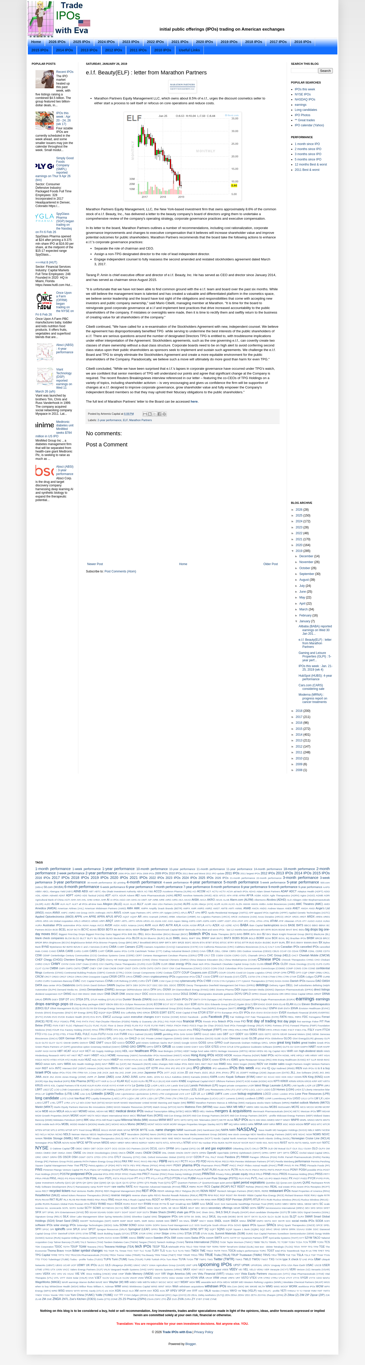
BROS (155, 942)
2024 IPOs (106, 42)
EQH (109, 1012)
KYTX (128, 1085)
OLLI (300, 1148)
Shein (205, 1212)
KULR (90, 1085)
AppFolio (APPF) (278, 912)
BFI (263, 929)
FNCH (177, 1025)
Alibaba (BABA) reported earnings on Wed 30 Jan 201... (315, 630)
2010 (299, 758)
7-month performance (168, 887)
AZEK (216, 925)
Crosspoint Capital (98, 976)
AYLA (200, 925)
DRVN (47, 999)
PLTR (234, 1169)
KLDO (134, 1081)
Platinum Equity (137, 1169)
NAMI (179, 1129)
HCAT (67, 1050)
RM (78, 1199)
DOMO (193, 993)
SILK (66, 1216)
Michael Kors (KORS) (150, 1115)
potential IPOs (100, 1174)
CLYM (45, 968)
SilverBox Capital (141, 1216)
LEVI (201, 1089)
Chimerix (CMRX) (179, 959)
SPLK (76, 1229)
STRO (180, 1233)
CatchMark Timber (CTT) (148, 951)
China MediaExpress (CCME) (240, 959)
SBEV (285, 1204)
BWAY (299, 942)
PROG (275, 1174)
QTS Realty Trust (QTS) (157, 1182)
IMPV (60, 1064)
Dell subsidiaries (303, 985)
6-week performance (112, 886)
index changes (160, 1064)
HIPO (63, 1055)
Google (185, 1042)
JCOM (180, 1072)
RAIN (327, 1182)
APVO (118, 916)
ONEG (138, 1152)
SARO (278, 1204)
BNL (198, 938)
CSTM (251, 976)
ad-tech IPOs (241, 891)
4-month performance (144, 882)
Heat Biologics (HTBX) (170, 1051)
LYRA (67, 1102)
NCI (37, 1134)
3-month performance (300, 878)
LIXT (187, 1093)
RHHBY (242, 1195)
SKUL (212, 1216)
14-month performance (268, 869)
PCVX (192, 1161)
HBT (60, 1050)
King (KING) (315, 1076)
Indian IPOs (180, 1064)
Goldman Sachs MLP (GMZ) (165, 1042)
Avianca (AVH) (136, 925)
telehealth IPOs (176, 1246)
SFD (313, 1208)
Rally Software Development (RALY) (55, 1186)
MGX (98, 1115)
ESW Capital (183, 1012)
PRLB (252, 1174)
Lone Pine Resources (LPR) (312, 1093)
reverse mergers (121, 1195)
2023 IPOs (130, 42)
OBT (93, 1148)
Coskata (167, 972)
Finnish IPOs (210, 1021)
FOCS (193, 1025)
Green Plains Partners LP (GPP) (52, 1046)
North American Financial (244, 1138)
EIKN (275, 1004)
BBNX (322, 925)
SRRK (292, 1229)
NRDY (113, 1142)
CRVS (129, 976)
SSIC (316, 1229)
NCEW (326, 1130)
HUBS (73, 1059)
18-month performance (299, 869)
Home (36, 42)
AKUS (219, 899)
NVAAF (237, 1142)
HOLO (103, 1055)
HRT (320, 1055)
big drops (311, 929)
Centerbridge (58, 955)
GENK (315, 1034)
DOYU (238, 993)
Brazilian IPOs (298, 938)
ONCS (121, 1152)
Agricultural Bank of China (49, 899)
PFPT (169, 1165)
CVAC (76, 980)
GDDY (239, 1034)
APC (148, 912)
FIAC (92, 1021)
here (194, 401)
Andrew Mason (276, 908)
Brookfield (145, 942)
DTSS (119, 999)
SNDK (210, 1220)
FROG (253, 1029)
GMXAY (84, 1042)
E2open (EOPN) (251, 999)
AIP (150, 899)
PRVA (38, 1178)
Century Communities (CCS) (81, 955)
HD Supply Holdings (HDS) (106, 1051)
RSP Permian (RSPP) (239, 1199)
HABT (312, 1046)
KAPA (213, 1076)
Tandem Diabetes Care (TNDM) (121, 1242)
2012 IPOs (113, 50)
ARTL (124, 921)
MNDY (286, 1120)
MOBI (38, 1124)
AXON (185, 925)
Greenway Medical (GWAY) (105, 1046)
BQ (287, 938)
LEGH (135, 1089)
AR (140, 916)
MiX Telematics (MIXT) (206, 1120)
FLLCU (88, 1025)
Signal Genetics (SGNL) (317, 1212)
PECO (225, 1161)
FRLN (238, 1029)
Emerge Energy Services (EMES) (116, 1008)
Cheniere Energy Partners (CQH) (84, 959)
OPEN (202, 1152)
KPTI (276, 1081)
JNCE (45, 1077)
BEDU (128, 929)
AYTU (208, 925)
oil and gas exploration (216, 1148)
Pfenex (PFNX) (149, 1165)
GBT (225, 1034)
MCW (38, 1111)
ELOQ (75, 1008)
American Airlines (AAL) (71, 908)
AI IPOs (114, 899)
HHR (290, 1050)
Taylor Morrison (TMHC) (240, 1242)
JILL (292, 1072)
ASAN (158, 921)
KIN (305, 1076)
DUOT (169, 999)
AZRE (228, 925)
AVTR (169, 925)
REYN (203, 1195)
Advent (130, 895)
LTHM (168, 1098)
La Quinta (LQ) (141, 1085)
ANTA (91, 912)
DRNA (326, 993)
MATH (180, 1107)
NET (123, 1134)
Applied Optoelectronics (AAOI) (54, 916)
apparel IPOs (261, 912)
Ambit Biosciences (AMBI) (281, 904)
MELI (202, 1111)
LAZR (308, 1085)
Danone (310, 981)
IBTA (164, 1059)
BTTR (245, 942)
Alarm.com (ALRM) (241, 899)
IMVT (105, 1064)
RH (235, 1195)
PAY (130, 1161)
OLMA (307, 1148)
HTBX (53, 1059)
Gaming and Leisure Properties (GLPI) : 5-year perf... (315, 656)
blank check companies (49, 938)
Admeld (53, 895)
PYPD (319, 1178)
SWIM (180, 1237)
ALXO (231, 904)
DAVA (86, 985)
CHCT (294, 955)
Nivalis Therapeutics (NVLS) (108, 1138)
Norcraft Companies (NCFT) (197, 1138)
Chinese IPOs (269, 959)
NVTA (291, 1142)
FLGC (69, 1025)
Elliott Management (60, 1008)
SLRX (301, 1216)
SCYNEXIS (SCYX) (112, 1208)
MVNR (112, 1130)
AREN (319, 916)
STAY (54, 1233)
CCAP (283, 951)
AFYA (249, 895)
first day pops (287, 1021)
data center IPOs (52, 985)
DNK (122, 993)
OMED (47, 1152)
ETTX (218, 1012)
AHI (79, 899)
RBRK (192, 1186)
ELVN (83, 1008)
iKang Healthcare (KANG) (292, 1059)
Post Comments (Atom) (120, 571)
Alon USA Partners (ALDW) (167, 904)
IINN (274, 1059)
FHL (72, 1021)
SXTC (226, 1237)
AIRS (175, 899)
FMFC (162, 1025)
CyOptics (230, 981)
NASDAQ (246, 1129)
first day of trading (261, 1021)
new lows (178, 1134)
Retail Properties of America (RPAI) (310, 1191)
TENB (202, 1246)
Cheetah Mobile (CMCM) (314, 955)
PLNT (205, 1169)
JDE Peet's (195, 1072)
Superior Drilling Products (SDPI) (79, 1237)
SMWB (159, 1220)
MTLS (54, 1130)
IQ (268, 1068)
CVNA (109, 980)
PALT (213, 1157)
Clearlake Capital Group (235, 964)
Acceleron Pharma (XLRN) (176, 891)
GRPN (141, 1046)
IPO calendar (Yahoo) (309, 125)
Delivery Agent (277, 985)
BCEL (62, 929)
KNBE (182, 1081)
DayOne (120, 985)
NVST (283, 1142)
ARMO (94, 921)
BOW (268, 938)
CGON (227, 955)
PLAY (149, 1169)
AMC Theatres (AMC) (309, 903)
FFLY (57, 1021)
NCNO (58, 1134)
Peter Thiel (73, 1165)
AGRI (327, 895)
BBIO (315, 925)
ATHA (259, 921)
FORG (268, 1025)
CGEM (219, 955)
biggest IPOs (120, 934)
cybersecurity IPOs (191, 980)
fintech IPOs (225, 1021)
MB (235, 1106)
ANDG (263, 908)
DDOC (172, 985)
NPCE (80, 1142)
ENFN (258, 1008)
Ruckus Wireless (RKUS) (286, 1199)
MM (258, 1120)
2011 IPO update (215, 873)
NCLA (43, 1134)
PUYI (241, 1178)
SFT (44, 1212)
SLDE (278, 1216)
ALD (289, 899)
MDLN (68, 1111)
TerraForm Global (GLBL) (240, 1246)
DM (80, 993)
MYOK (135, 1129)
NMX (164, 1138)
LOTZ (63, 1098)
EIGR (269, 1004)
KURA (98, 1085)
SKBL (198, 1216)
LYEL (53, 1102)
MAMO (124, 1102)
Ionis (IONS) (138, 1068)
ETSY (210, 1012)
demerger (121, 989)
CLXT (38, 968)
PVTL (254, 1178)
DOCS (160, 993)
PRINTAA (208, 1174)
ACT (208, 891)
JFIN (218, 1072)
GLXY (52, 1042)
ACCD (158, 891)
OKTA (263, 1148)
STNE (92, 1233)
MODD (73, 1124)
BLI (96, 938)
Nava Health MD (268, 1130)
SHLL (212, 1212)
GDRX (253, 1034)
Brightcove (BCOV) (59, 942)
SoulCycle (205, 1225)
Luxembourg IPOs (282, 1098)
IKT (309, 1059)
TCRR (312, 1242)
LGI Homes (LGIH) (282, 1089)
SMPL (137, 1220)
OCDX (100, 1148)
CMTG (77, 968)
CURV (46, 981)
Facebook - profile (198, 1017)
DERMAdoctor (134, 989)
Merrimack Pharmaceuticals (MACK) (272, 1111)
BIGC (54, 934)
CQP (304, 972)
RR (202, 1199)
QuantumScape (210, 1182)
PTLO (168, 1178)
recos (38, 1191)
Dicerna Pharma (225, 989)
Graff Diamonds (232, 1042)
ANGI (312, 908)
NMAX (157, 1138)
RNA (97, 1199)
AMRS (200, 908)
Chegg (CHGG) (53, 959)
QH (84, 1182)
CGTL (244, 955)
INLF (210, 1064)
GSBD (179, 1046)
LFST (239, 1089)
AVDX (116, 925)
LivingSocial (171, 1093)
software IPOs (44, 1225)
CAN (277, 946)
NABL (152, 1130)
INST (45, 1068)
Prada (132, 1174)
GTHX (223, 1046)
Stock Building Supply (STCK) (113, 1233)
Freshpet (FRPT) (212, 1029)
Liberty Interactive (314, 1089)
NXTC (326, 1142)
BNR (212, 938)
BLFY (90, 938)
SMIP (123, 1220)
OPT (279, 1152)
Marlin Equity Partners (66, 1107)
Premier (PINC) (159, 1174)
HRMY (313, 1055)
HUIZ (88, 1059)
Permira (315, 1161)
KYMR (120, 1085)
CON (304, 968)
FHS (78, 1021)
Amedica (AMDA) (46, 908)
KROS (307, 1081)
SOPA (148, 1225)
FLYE (147, 1025)
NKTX (135, 1138)
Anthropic (100, 912)
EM (95, 1008)
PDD (204, 1161)
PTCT (142, 1178)
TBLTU (264, 1242)
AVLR (155, 925)
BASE (291, 925)
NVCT (252, 1142)
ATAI (234, 921)
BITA (253, 934)
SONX (141, 1225)
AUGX (318, 921)
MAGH (109, 1102)
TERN (215, 1246)
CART (101, 951)
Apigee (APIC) (172, 912)
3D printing (119, 882)
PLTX (242, 1169)
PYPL (327, 1178)
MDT (75, 1111)
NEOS (92, 1134)
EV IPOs (244, 1012)
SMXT (174, 1220)
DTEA (79, 999)
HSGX (38, 1059)
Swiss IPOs (198, 1237)
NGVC (326, 1134)
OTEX (97, 1157)
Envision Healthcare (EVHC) (314, 1008)
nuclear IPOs (210, 1142)
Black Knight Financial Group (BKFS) (292, 934)
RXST (134, 1204)
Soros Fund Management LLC (177, 1225)
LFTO (245, 1089)
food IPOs (229, 1025)
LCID (57, 1089)
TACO (316, 1237)
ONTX (195, 1152)
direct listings (322, 989)
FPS (116, 1029)
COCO (206, 968)
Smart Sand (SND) (67, 1220)
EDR (194, 1004)
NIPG (83, 1138)
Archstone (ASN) (248, 916)
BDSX (101, 929)
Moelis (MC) (104, 1124)
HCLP (75, 1051)
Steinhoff (62, 1233)
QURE (306, 1182)
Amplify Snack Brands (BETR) (165, 908)
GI (139, 1038)
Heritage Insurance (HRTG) (233, 1051)
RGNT (229, 1195)
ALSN (194, 904)
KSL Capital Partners (62, 1085)
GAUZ (205, 1034)
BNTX (227, 938)
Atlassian (289, 921)
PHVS (287, 1165)
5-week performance (273, 882)
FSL (304, 1029)
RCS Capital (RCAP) (217, 1186)
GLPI (327, 1038)
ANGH (304, 908)
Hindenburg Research (47, 1055)
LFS (232, 1089)
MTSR (68, 1130)
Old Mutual (279, 1148)
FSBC (284, 1029)
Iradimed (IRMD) (286, 1068)
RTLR (256, 1199)
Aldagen (297, 899)
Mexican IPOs (308, 1111)
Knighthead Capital (197, 1081)
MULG (104, 1130)
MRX (279, 1124)
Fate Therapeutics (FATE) (265, 1017)
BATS (299, 925)
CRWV (146, 976)
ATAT (240, 921)
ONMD (171, 1152)
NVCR (244, 1142)
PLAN (124, 1169)
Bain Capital (256, 925)
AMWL (239, 908)
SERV (260, 1207)
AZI (222, 925)
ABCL (46, 891)
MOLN (123, 1124)
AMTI (231, 908)
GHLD (133, 1038)
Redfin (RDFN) (95, 1191)
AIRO (168, 899)
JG (237, 1072)
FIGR (173, 1021)
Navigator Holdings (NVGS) (292, 1130)
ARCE (234, 916)
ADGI (327, 891)
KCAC (271, 1077)
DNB (107, 993)
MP (226, 1124)
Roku (148, 1199)
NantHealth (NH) (193, 1130)
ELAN (289, 1004)
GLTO (45, 1042)
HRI (307, 1055)
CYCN (215, 981)
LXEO (38, 1102)
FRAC (129, 1029)
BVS (293, 942)
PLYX (248, 1169)
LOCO (267, 1093)
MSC (285, 1124)
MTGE (46, 1130)
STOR (142, 1233)
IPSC (258, 1068)
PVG (247, 1178)
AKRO (211, 899)
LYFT (60, 1102)
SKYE (240, 1216)
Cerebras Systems (108, 955)
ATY (304, 921)
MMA (263, 1120)
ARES (326, 916)
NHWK (39, 1138)
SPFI (38, 1229)
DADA (278, 981)
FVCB (109, 1034)
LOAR (233, 1093)
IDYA (223, 1059)
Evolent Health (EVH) (77, 1017)
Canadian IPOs (290, 946)
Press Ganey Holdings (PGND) (184, 1174)
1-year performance (118, 869)
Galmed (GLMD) (144, 1034)
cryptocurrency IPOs (163, 976)
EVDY (274, 1012)
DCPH (142, 985)
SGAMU (101, 1212)
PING (303, 1165)
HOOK (228, 1055)
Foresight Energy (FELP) (250, 1025)
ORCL (326, 1152)
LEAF (128, 1089)
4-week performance (176, 882)
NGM (309, 1134)
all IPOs (83, 904)
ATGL (252, 921)
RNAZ (104, 1199)
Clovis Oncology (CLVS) (302, 964)
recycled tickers (59, 1191)
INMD (222, 1063)
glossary (318, 1038)
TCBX (291, 1242)
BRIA (45, 942)
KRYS (47, 1085)
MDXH (99, 1111)
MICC (133, 1115)
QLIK (119, 1182)
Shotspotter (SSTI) (277, 1212)
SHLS (219, 1212)
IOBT (128, 1068)
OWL (144, 1157)
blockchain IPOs (122, 938)
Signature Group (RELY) (48, 1216)
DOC (145, 993)
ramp (93, 1186)
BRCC (326, 938)
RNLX (126, 1199)
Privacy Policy (223, 1174)
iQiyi (273, 1068)
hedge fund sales (200, 1051)
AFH (229, 895)
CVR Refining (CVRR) (126, 981)
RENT (212, 1190)
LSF (155, 1098)
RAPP (100, 1186)
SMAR (309, 1216)
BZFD (69, 946)
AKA (180, 899)
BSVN (195, 942)
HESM (252, 1051)
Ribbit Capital (254, 1195)
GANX (189, 1034)
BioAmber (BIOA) (161, 934)
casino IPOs (120, 951)
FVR (116, 1034)
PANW (245, 1157)
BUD (251, 942)
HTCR (61, 1059)
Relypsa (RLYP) (190, 1191)
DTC (72, 999)
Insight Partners (294, 1064)
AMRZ (208, 908)
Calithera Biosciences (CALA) (251, 946)
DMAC (86, 993)
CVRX (141, 981)
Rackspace (317, 1182)
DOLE (184, 993)
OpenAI (211, 1152)
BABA (244, 925)
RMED (90, 1199)
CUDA (301, 976)
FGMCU (64, 1021)
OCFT (107, 1148)
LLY (203, 1093)
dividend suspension (46, 993)
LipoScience (128, 1093)
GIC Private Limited (151, 1038)
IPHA (162, 1068)
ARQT (109, 920)
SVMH (116, 1237)
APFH (155, 912)
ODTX (161, 1148)
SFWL (50, 1212)
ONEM (147, 1152)
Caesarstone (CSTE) (187, 946)
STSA (188, 1233)
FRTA (269, 1029)
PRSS (318, 1173)
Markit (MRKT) (44, 1106)
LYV (73, 1102)
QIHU (90, 1182)
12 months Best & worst (311, 164)
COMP (289, 968)
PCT (177, 1161)
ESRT (163, 1012)
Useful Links (189, 50)
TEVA (297, 1246)
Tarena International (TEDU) (202, 1242)
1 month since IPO (307, 144)
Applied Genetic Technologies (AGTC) (309, 912)
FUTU (102, 1034)
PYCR (311, 1178)
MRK (250, 1124)
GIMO (186, 1038)
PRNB (267, 1173)
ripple (320, 1195)
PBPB (163, 1161)
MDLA (60, 1111)
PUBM (192, 1178)
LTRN (180, 1098)
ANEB (288, 908)
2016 (299, 723)
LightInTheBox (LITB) (59, 1093)
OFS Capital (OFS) (185, 1148)
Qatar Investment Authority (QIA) (53, 1182)
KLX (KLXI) (159, 1081)
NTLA (179, 1142)
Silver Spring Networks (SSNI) (114, 1216)
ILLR (313, 1059)
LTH (161, 1098)
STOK (134, 1233)
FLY (141, 1025)
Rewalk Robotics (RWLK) (184, 1195)
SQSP (229, 1229)
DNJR (115, 993)
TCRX (320, 1242)
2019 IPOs (229, 42)
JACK (105, 1072)
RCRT (200, 1186)
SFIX (38, 1212)
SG (87, 1212)
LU (186, 1098)
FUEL (78, 1034)
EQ (96, 1012)
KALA (168, 1077)
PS (66, 1178)
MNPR (295, 1119)
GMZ (92, 1042)
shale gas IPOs (186, 1212)
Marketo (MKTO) (319, 1102)
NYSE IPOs (303, 94)
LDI (92, 1089)
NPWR (97, 1142)
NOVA (57, 1142)
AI (108, 899)
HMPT (87, 1055)
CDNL (311, 951)
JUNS (134, 1076)
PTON (176, 1178)
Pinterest (48, 1169)
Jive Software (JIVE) (307, 1072)
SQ (207, 1229)
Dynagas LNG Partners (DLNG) (224, 999)
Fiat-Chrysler (103, 1021)
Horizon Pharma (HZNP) (246, 1055)
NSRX (151, 1142)
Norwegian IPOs (44, 1142)
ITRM (80, 1072)
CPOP (276, 972)
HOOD (219, 1055)
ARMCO (85, 921)
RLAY (59, 1199)
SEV (307, 1208)
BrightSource (78, 942)
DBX (135, 985)
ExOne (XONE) (170, 1017)
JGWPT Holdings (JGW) (253, 1072)
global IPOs (264, 1038)
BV (288, 942)
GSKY (194, 1046)
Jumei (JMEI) (106, 1076)
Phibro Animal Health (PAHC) (261, 1165)
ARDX (311, 916)
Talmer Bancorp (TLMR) (67, 1242)
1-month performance (53, 869)
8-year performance (254, 887)
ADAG (252, 891)
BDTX (109, 929)
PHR (280, 1165)
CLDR (164, 964)
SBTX (315, 1204)
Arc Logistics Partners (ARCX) (213, 916)
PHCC (233, 1165)
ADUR (122, 895)
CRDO (55, 976)
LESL (194, 1089)
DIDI (237, 989)
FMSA (170, 1025)
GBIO (213, 1034)
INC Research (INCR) (139, 1064)
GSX (208, 1046)
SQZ (262, 1229)
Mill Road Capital (111, 1120)
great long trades (288, 1042)
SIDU (300, 1212)
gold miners (142, 1042)
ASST (228, 921)
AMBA (262, 904)
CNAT (85, 968)
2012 (299, 746)
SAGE (209, 1203)
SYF (265, 1237)
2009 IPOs (161, 873)
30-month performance (99, 882)
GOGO (130, 1042)
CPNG (268, 972)
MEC (112, 1111)
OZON (198, 1157)
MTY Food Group (82, 1130)
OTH (104, 1157)
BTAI (202, 942)
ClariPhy (109, 964)
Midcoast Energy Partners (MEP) (295, 1115)
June (303, 591)
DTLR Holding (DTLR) (103, 999)
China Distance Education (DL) (207, 959)
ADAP (284, 891)
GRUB (166, 1046)
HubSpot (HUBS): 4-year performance (315, 677)
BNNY (206, 938)
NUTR (228, 1142)
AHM (89, 899)
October (305, 568)
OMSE (77, 1152)
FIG (167, 1021)
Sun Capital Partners (265, 1233)
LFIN (227, 1089)
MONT (150, 1124)
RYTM (162, 1204)
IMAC (327, 1059)
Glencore (234, 1038)
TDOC (58, 1246)
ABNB (77, 891)
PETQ (83, 1165)
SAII (223, 1204)
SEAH (175, 1208)
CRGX (70, 976)
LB (313, 1085)
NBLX (311, 1130)
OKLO (255, 1148)
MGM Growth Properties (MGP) (52, 1115)
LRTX (143, 1098)
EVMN (47, 1017)
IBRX (158, 1059)
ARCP (287, 916)
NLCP (142, 1138)
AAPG (326, 887)
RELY (178, 1191)
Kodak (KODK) (259, 1081)
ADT (108, 895)
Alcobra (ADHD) (276, 899)
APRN (101, 916)
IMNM (46, 1064)
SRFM (284, 1229)
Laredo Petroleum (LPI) (204, 1085)
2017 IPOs (278, 42)
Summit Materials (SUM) (230, 1233)
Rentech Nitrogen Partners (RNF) (235, 1191)
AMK (137, 908)
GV (292, 1046)
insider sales (277, 1063)
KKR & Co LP (108, 1081)
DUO (155, 999)
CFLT (207, 955)
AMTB (224, 908)
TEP (208, 1246)
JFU (232, 1072)
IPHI (167, 1068)
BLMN (102, 938)
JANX (140, 1072)
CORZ (159, 972)
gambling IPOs (171, 1034)
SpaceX (261, 1225)
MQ (231, 1124)
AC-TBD (148, 891)
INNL (229, 1064)
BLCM (68, 938)
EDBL (180, 1004)
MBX (257, 1107)
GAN (182, 1034)
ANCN (255, 908)
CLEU (253, 964)
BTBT (209, 942)
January (305, 621)
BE (115, 929)
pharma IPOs (191, 1165)
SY (239, 1237)
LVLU (304, 1098)
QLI (113, 1182)
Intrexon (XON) (95, 1068)
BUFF (275, 942)
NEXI (253, 1134)
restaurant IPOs (279, 1191)
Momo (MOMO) (137, 1124)
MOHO (115, 1124)
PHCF (240, 1165)
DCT (149, 985)
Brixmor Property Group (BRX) (116, 942)
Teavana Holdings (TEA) (119, 1246)
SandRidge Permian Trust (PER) (256, 1204)
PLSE (220, 1169)
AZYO (236, 925)
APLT (191, 912)
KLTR (148, 1081)
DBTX (129, 985)
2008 (299, 770)
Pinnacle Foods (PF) (318, 1165)
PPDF (118, 1174)
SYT (301, 1237)
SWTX (218, 1237)
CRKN (78, 976)
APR (85, 916)
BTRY (231, 942)
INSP (38, 1068)
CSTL (243, 976)
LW (316, 1098)
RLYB (72, 1199)
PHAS (217, 1165)
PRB (139, 1174)
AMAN (254, 904)
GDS (261, 1034)
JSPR (90, 1077)
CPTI (298, 972)
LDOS (97, 1089)
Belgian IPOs (148, 929)
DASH (326, 980)
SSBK (309, 1229)
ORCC (294, 1152)
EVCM (267, 1012)
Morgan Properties (188, 1124)
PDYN (210, 1161)
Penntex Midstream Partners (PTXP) (255, 1161)
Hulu (94, 1059)
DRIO (287, 993)
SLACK (262, 1216)
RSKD (221, 1199)
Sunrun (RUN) (53, 1237)
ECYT (173, 1004)
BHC (295, 929)
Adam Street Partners (268, 891)
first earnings (304, 1021)
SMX (167, 1220)
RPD (168, 1199)
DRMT (317, 993)
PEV (132, 1165)
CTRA (279, 976)
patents (78, 1161)
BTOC (223, 942)
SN (180, 1220)
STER (71, 1233)
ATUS (298, 921)
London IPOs (287, 1093)
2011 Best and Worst (193, 873)
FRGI (231, 1029)
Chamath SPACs (257, 955)
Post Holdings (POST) (47, 1174)
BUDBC (267, 942)
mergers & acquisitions (233, 1111)
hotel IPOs (267, 1055)
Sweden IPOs (161, 1237)
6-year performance (139, 887)
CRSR (113, 976)
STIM (85, 1233)
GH (126, 1038)
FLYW (154, 1025)
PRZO (61, 1178)
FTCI (38, 1034)
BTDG (216, 942)
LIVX (181, 1093)
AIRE (162, 899)
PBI (150, 1161)
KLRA (141, 1081)
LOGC (275, 1093)
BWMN (308, 942)
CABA (112, 946)
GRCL (265, 1042)
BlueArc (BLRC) (156, 938)
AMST (216, 908)
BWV (315, 942)
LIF (43, 1093)
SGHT (125, 1212)
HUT (100, 1059)
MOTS (219, 1124)
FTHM (70, 1034)
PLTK (227, 1169)
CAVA (202, 951)
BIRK (246, 934)
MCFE (295, 1106)
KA (162, 1077)
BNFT (192, 938)
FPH (102, 1029)
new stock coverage (239, 1134)
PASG (70, 1161)
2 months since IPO (308, 149)
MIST (170, 1119)
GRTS (150, 1046)
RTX (263, 1199)
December (306, 556)
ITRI (74, 1072)
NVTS (298, 1142)
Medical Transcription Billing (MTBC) (164, 1111)
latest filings (262, 1085)
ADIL (38, 895)
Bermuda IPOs (194, 929)
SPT (201, 1229)
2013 (299, 740)
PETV (119, 1165)
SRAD (276, 1229)
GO (114, 1042)
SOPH (156, 1225)
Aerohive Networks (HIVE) (197, 895)
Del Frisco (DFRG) (244, 985)
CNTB (142, 968)
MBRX (249, 1107)
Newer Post (95, 564)
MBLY (242, 1106)
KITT (98, 1081)
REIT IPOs (149, 1191)
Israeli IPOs (43, 1072)
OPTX (286, 1152)
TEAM (82, 1246)
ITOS (68, 1072)
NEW (169, 1134)
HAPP (326, 1046)
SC (321, 1203)
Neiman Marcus (80, 1134)
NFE (295, 1134)
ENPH (273, 1008)
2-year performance (109, 420)
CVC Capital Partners (92, 981)
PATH (86, 1161)
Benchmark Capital (167, 929)
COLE (221, 968)
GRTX (157, 1046)
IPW (264, 1068)
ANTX (109, 912)
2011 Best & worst (307, 170)
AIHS (134, 899)
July (302, 586)
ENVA (294, 1008)
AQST (126, 916)
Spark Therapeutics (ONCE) (299, 1225)
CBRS (232, 951)
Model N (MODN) (87, 1124)
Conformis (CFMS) (53, 972)
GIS (192, 1038)
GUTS (286, 1046)
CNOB (112, 968)
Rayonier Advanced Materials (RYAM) (159, 1186)
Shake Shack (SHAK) (163, 1212)
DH (173, 989)
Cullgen (309, 976)
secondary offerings (221, 1207)
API (161, 912)
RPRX (189, 1199)
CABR (120, 946)
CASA (109, 951)
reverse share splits (142, 1195)
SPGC (45, 1229)
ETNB (194, 1012)
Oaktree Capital (61, 1148)
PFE (138, 1165)
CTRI (286, 976)
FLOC (103, 1025)
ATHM (274, 920)
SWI (173, 1237)
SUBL (211, 1233)
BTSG (238, 942)
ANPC (64, 912)
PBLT (155, 1161)
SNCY (202, 1220)
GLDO (225, 1038)
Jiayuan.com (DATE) (278, 1072)
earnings (300, 105)
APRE (92, 916)
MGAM (326, 1111)
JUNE (118, 1077)
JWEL (150, 1077)
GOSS (202, 1042)
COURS (231, 972)
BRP (161, 942)
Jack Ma (113, 1072)
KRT (320, 1081)
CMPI (62, 968)
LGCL (252, 1089)
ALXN (224, 904)
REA (266, 1186)
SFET (327, 1208)
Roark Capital (137, 1199)
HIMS (327, 1051)
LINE (76, 1093)
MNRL (303, 1120)
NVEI (259, 1142)
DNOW (130, 993)
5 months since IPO (308, 159)
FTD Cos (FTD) (51, 1034)
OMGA (61, 1152)
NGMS (317, 1134)
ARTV (132, 921)
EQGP (102, 1012)
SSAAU (301, 1229)
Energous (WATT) (226, 1008)
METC (296, 1111)
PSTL (108, 1178)
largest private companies (233, 1085)
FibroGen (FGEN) (120, 1021)
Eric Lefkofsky (128, 1012)
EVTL (99, 1017)
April (302, 603)
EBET (102, 1004)
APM (197, 912)
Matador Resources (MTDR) (136, 1107)
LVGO (296, 1098)
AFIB (235, 895)
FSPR (318, 1029)
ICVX (184, 1059)
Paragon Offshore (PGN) (263, 1157)
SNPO (260, 1220)
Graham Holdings (251, 1042)
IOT (148, 1068)
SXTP (233, 1237)
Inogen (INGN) (248, 1064)
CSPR (214, 976)
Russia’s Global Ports (62, 1204)
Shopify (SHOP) (240, 1212)
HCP (81, 1051)
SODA (319, 1220)
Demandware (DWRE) (101, 989)
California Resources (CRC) (219, 946)
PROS (283, 1173)
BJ (264, 934)
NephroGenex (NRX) (108, 1134)
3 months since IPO (308, 154)
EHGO (261, 1004)
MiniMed (153, 1120)
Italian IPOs (58, 1072)
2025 (299, 515)
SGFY (117, 1212)
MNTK (318, 1120)
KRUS (39, 1085)
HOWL (286, 1055)
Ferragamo (315, 1017)
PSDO (79, 1178)
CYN (222, 981)
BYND (45, 946)
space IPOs (249, 1225)
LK (198, 1093)
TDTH (66, 1246)
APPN (78, 916)
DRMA (309, 993)
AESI (215, 895)
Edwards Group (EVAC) (223, 1004)
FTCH (326, 1029)
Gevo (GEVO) (98, 1038)
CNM (105, 968)
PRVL (53, 1178)
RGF (222, 1195)
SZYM (308, 1237)
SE (170, 1208)
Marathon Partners (140, 420)
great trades (308, 1042)
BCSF (70, 929)
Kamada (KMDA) (200, 1077)
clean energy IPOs (180, 963)
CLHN (260, 964)
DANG (285, 981)
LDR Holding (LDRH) (112, 1089)
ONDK (130, 1152)
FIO (243, 1021)
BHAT (289, 929)
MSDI (292, 1124)
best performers (251, 929)
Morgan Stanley (206, 1124)
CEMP (46, 955)
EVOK (61, 1017)
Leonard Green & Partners (175, 1089)
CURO (38, 981)
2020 (299, 545)
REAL (273, 1186)
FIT (322, 1021)
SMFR (115, 1220)
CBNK (225, 951)
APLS (183, 912)
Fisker (315, 1021)
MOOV (158, 1124)
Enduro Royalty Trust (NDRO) (200, 1008)
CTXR (293, 976)
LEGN (142, 1089)
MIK (86, 1119)
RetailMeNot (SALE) (47, 1195)
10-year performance (182, 869)
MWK (120, 1130)
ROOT (156, 1199)
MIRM (162, 1119)
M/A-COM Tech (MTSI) (92, 1102)
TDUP (74, 1246)
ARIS (45, 921)
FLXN (135, 1025)
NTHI (173, 1142)
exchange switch (121, 1017)
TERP (222, 1246)
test (257, 1246)
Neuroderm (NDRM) (138, 1134)
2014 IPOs (64, 50)
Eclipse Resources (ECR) (139, 1004)
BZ (64, 946)
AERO (178, 895)
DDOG (181, 985)
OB (72, 1148)
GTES (215, 1046)
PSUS (123, 1178)
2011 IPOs (138, 50)
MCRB (318, 1107)
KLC (127, 1081)
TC (279, 1242)
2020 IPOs (204, 42)
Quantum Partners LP (189, 1182)
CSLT (198, 976)
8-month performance (225, 887)
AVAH (85, 925)
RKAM (45, 1199)
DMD (93, 993)
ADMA (45, 895)
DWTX (196, 999)
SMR (144, 1220)
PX (291, 1178)
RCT (233, 1186)
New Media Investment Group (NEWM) (205, 1134)
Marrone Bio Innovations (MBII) (96, 1107)
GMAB (66, 1042)
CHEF (39, 959)
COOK (128, 972)
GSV (201, 1046)
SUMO (249, 1233)
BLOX (136, 938)
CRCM (39, 976)
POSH (303, 1169)
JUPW (142, 1077)
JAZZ (173, 1072)
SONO (133, 1225)
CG (213, 955)
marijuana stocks (254, 1102)
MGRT (83, 1115)
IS (316, 1068)
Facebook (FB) (219, 1017)
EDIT (187, 1004)
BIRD (240, 934)
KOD (247, 1081)
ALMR (147, 904)
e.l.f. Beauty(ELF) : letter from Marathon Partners (315, 643)
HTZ (67, 1059)
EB (71, 1004)
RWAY (110, 1204)
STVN (204, 1233)
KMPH (174, 1081)
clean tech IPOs (201, 964)
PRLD (259, 1174)
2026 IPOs (57, 42)
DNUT (138, 993)
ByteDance (56, 946)
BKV (268, 934)
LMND (210, 1093)
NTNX (187, 1142)
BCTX (77, 929)
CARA (60, 951)
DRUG (38, 999)
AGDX (265, 895)
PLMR (197, 1169)
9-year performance (310, 886)
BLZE (169, 938)
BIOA (148, 934)
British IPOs (92, 942)
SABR (195, 1203)
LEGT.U (151, 1089)
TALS (83, 1242)
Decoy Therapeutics (197, 985)
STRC (149, 1233)
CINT (79, 964)
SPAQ (280, 1225)
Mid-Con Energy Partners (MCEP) (210, 1115)
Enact (138, 1008)
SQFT (213, 1229)
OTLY (117, 1157)
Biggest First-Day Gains (99, 934)
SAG (202, 1204)
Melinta (210, 1111)
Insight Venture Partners (316, 1064)
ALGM (55, 903)
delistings (262, 985)
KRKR (284, 1081)
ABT (91, 891)
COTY (177, 972)
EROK (146, 1012)
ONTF (187, 1152)
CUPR (318, 976)
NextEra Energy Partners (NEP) (274, 1134)
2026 (299, 509)
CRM (85, 976)
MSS (313, 1124)
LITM (161, 1093)
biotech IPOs (199, 934)
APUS (109, 916)
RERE (265, 1191)
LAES (161, 1085)
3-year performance (69, 882)
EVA (253, 1012)
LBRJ (327, 1085)
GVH (297, 1046)
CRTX (121, 976)
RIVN (38, 1199)
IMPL (53, 1064)
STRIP (157, 1233)
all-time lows (95, 904)
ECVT (166, 1004)
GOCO (120, 1042)
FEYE (49, 1021)
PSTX (116, 1178)
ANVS (117, 912)
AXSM (193, 925)
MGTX (91, 1115)
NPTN (88, 1142)
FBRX (298, 1017)
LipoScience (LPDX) (147, 1093)
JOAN (58, 1077)
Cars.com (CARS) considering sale (311, 687)
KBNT (259, 1077)
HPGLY (300, 1055)
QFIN (79, 1182)
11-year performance (239, 869)
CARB (69, 951)
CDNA (303, 951)
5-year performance (303, 882)
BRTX (168, 942)
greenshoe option (80, 1046)
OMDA (39, 1152)
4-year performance (206, 882)
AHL (83, 899)
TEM (195, 1246)
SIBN (294, 1212)
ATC (246, 921)
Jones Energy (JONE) (74, 1077)
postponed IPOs (81, 1174)
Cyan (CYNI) (172, 981)
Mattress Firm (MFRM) (198, 1106)
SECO (204, 1208)
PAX (124, 1161)
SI (289, 1212)
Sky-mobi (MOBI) (226, 1216)
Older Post (270, 564)
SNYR (281, 1220)
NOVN (65, 1142)
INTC (58, 1068)
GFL (109, 1038)
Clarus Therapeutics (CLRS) (130, 964)
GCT (231, 1034)
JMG (327, 1072)
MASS (117, 1107)
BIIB (130, 934)
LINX (117, 1093)
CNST (128, 968)
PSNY (101, 1178)
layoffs (300, 1085)
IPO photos (202, 1068)
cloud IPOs (271, 964)
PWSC (284, 1178)
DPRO (255, 993)
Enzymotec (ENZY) (62, 1012)
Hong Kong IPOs (202, 1055)
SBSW (308, 1204)
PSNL (93, 1178)
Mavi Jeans (219, 1107)
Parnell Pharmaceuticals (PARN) (303, 1157)
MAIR (117, 1102)
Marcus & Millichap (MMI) (231, 1102)
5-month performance (241, 882)
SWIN (187, 1237)
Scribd (80, 1208)
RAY (136, 1186)
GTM (236, 1046)
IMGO (39, 1063)
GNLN (107, 1042)
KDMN (298, 1077)
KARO (221, 1077)
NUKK (221, 1142)
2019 (299, 551)
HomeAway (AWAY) (127, 1055)
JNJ (52, 1077)
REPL (257, 1191)
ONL (164, 1152)
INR (266, 1064)
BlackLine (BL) (322, 934)
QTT (174, 1182)
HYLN (134, 1059)
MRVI (272, 1124)
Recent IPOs (65, 72)
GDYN (275, 1034)
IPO (173, 1068)
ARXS (146, 921)
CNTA (135, 968)
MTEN (38, 1130)
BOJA (244, 938)
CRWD (137, 976)
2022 (299, 533)
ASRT (220, 921)
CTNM (271, 976)
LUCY (221, 1098)
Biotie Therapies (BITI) (223, 934)
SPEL (327, 1225)
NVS (276, 1142)
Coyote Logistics (256, 972)
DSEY (55, 999)
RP (162, 1199)
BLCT (83, 938)
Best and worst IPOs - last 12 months (222, 929)
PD (198, 1161)
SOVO (237, 1225)
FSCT (291, 1029)
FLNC (96, 1025)
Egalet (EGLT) (245, 1004)
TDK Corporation (44, 1246)
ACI (194, 891)
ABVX (140, 891)
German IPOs (73, 1038)
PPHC (125, 1174)
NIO (76, 1138)
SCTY (88, 1207)
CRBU (319, 972)
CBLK (210, 951)
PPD (111, 1174)
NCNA (51, 1134)
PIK (297, 1165)
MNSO (311, 1120)
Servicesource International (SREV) (284, 1208)
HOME (111, 1055)
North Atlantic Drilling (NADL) (274, 1138)
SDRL (164, 1208)
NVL (265, 1142)
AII (138, 899)
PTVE (184, 1178)
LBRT (38, 1089)
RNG (111, 1199)
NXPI (313, 1142)
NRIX (128, 1142)
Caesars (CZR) (134, 946)
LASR (251, 1085)
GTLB (230, 1046)
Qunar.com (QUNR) (291, 1182)
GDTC (267, 1034)
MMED (271, 1120)
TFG (310, 1246)
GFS (115, 1038)
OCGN (121, 1148)
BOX (275, 938)
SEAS (183, 1207)
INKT (204, 1064)
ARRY (117, 921)
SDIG (150, 1208)
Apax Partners (137, 912)
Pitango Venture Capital (66, 1169)
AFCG (222, 895)
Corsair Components (144, 972)
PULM (199, 1178)
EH (255, 1004)
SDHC (142, 1207)
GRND (125, 1046)
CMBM (54, 968)
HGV (283, 1051)
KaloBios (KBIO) (181, 1077)
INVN (114, 1068)
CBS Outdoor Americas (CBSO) (254, 951)
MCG (303, 1107)
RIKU (314, 1195)
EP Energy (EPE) (83, 1012)
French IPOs (185, 1029)
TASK (223, 1242)
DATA (38, 985)
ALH (62, 904)
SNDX (234, 1220)
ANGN (48, 912)
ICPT (178, 1059)
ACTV (222, 891)
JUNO (126, 1076)
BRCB (318, 938)
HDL (125, 1050)
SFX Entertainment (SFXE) (69, 1212)
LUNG (260, 1098)
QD (73, 1182)
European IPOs (230, 1012)
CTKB (264, 976)
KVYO (113, 1085)
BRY (174, 942)
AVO (162, 925)
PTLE (161, 1178)
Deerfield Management (221, 985)
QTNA (132, 1182)
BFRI (268, 929)
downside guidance (223, 993)
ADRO (77, 895)
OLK (295, 1148)
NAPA (224, 1129)
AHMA (96, 899)
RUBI (269, 1199)
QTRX (140, 1182)
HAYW (53, 1051)
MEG (196, 1111)
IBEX (151, 1059)
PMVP (278, 1169)
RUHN (46, 1204)
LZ (77, 1102)
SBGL (300, 1204)
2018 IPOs (253, 42)
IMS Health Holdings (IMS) (86, 1064)
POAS (286, 1169)
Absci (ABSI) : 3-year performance (65, 470)
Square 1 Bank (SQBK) (246, 1229)
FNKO (185, 1025)
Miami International (112, 1115)
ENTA (287, 1008)
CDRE (319, 951)
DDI (160, 985)
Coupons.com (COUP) (204, 972)
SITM (187, 1216)
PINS (38, 1169)
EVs (92, 1017)
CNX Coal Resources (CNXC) (185, 968)
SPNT (84, 1229)
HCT (88, 1050)
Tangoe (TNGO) (147, 1242)
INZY (121, 1068)
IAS (145, 1059)
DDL (165, 985)
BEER (136, 929)
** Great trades (305, 120)
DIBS (212, 989)
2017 (299, 717)
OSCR (67, 1157)
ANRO (72, 912)
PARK (281, 1157)
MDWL (92, 1111)
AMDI (327, 904)
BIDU (302, 929)
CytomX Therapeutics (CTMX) (258, 981)
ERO (139, 1012)
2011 (299, 752)
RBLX (184, 1186)
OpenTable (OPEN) (227, 1152)
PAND (220, 1157)
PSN (86, 1178)
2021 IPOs (180, 42)
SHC (198, 1212)
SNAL (187, 1220)
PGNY (177, 1165)
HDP (131, 1051)
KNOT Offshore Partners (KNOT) (226, 1081)
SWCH (149, 1237)
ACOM (201, 891)
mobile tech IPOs (51, 1124)
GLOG (288, 1038)
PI (293, 1165)
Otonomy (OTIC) (131, 1157)
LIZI (193, 1093)
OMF (54, 1152)
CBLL (218, 951)
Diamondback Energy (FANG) (192, 989)
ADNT (62, 895)
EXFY (158, 1017)
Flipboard (78, 1025)
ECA (122, 1004)
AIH (128, 899)
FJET (62, 1025)
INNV (236, 1064)
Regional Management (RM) (125, 1191)
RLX (66, 1199)
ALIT (68, 904)
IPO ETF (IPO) (184, 1068)
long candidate (47, 1098)
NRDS (105, 1142)
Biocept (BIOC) (180, 934)
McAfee (264, 1107)
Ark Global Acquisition (61, 921)
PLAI (86, 1169)
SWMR (209, 1237)
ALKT (75, 904)
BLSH (143, 938)
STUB (196, 1233)
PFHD (162, 1165)
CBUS (275, 951)
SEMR (237, 1208)
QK (109, 1182)
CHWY (55, 964)
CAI (201, 946)
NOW (73, 1142)
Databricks (68, 985)
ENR (280, 1008)
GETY (86, 1038)
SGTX (145, 1212)
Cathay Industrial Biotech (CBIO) (181, 951)
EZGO (183, 1017)
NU (200, 1142)
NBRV (318, 1130)
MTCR (326, 1124)
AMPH (144, 908)
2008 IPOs (148, 873)
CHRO (38, 964)
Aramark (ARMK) (158, 916)
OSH (75, 1157)
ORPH (53, 1157)
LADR (154, 1085)
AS (152, 921)
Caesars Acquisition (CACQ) (159, 946)
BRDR (38, 942)
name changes (165, 1130)
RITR (327, 1195)
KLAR (120, 1081)
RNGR (118, 1199)
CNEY (92, 968)
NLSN (149, 1138)
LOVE (70, 1098)
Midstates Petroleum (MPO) (68, 1120)
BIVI (259, 934)
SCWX (97, 1207)
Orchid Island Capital (310, 1152)
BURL (282, 942)
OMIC (69, 1152)
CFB (200, 955)
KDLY (290, 1077)
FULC (86, 1034)
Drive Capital (298, 993)
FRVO (276, 1029)
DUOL (162, 999)
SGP (139, 1212)
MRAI (236, 1124)
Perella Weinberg (285, 1161)
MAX (229, 1106)
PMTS (271, 1169)
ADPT (70, 895)
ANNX (56, 912)
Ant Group (81, 912)
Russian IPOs (82, 1204)
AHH (73, 899)
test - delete (266, 1246)
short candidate (257, 1212)
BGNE (281, 929)
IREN (299, 1068)
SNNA (242, 1220)
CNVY (165, 968)
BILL (141, 934)
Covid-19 (241, 972)
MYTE (144, 1129)
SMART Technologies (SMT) (95, 1220)
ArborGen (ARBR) (186, 916)
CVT (148, 980)
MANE (153, 1102)
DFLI (159, 989)
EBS (116, 1004)
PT (136, 1178)
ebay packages (90, 1004)
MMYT (278, 1120)
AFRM (242, 895)
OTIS (110, 1157)
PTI (148, 1178)
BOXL (282, 938)
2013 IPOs (89, 50)
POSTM (64, 1173)
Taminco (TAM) (95, 1242)
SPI (52, 1229)
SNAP (194, 1220)
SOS (196, 1225)
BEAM (121, 929)
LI (303, 1089)
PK (81, 1169)
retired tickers (68, 1195)
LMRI (226, 1093)
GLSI (38, 1042)
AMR (193, 908)
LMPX (218, 1093)
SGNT (132, 1212)
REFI (107, 1191)
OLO (315, 1148)
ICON (171, 1059)
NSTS (159, 1142)
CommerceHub (252, 968)
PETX (126, 1165)
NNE (170, 1138)
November (306, 562)
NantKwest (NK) (211, 1130)
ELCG (297, 1004)
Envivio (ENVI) (43, 1012)
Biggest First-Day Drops (72, 934)
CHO (317, 959)
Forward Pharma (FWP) (303, 1025)
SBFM (292, 1204)
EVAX (260, 1012)
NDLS (67, 1134)
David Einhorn (98, 985)
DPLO (247, 993)
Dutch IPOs (181, 999)
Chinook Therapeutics (293, 959)
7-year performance (197, 887)
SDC (127, 1207)
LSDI (150, 1098)
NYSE (41, 1147)
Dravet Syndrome (269, 993)
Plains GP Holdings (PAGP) (105, 1169)
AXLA (177, 925)
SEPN (253, 1208)
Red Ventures (78, 1191)
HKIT (74, 1055)
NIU (89, 1138)
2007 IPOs (136, 873)
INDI (171, 1064)
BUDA (258, 942)
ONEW (156, 1152)
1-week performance (86, 869)
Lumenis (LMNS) (235, 1098)
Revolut (166, 1195)
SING (154, 1216)
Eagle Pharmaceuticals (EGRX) (278, 999)
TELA (164, 1246)
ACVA (230, 891)
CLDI (149, 964)
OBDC (78, 1148)
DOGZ (176, 993)
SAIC (217, 1204)
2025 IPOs (81, 42)
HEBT (186, 1051)
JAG (121, 1072)
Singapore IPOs (168, 1216)
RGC (216, 1195)
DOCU (168, 993)
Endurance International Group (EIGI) (162, 1008)
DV (191, 999)
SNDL (218, 1220)
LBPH (319, 1085)
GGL (121, 1038)
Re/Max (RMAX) (255, 1186)
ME (106, 1111)
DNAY (100, 993)
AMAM (246, 904)
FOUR (55, 1029)
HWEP (115, 1059)
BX (320, 942)
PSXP (130, 1178)
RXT (140, 1204)
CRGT (63, 976)
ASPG (192, 921)
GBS (219, 1034)
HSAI (327, 1055)
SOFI (327, 1220)
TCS (327, 1242)
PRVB (45, 1178)
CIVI (101, 964)
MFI (319, 1111)
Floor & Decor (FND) (119, 1025)
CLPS (319, 964)
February (305, 615)
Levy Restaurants (214, 1089)
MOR (166, 1124)
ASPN (206, 921)
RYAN (147, 1203)
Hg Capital (274, 1051)
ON (84, 1152)
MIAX (126, 1115)
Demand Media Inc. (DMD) (71, 989)
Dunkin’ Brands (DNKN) (137, 999)
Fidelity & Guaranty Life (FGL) (147, 1021)
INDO (191, 1064)
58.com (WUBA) (54, 886)
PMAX (255, 1169)
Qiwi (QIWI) (100, 1182)
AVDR (108, 925)
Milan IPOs (95, 1120)
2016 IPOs (302, 42)
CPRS (291, 972)
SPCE (319, 1225)
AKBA (195, 899)
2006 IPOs (124, 873)
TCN (305, 1242)
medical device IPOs (129, 1111)
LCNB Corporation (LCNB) (74, 1089)
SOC (288, 1220)
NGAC (301, 1134)
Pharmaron (207, 1165)
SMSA (151, 1220)
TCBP (284, 1242)
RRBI (208, 1199)
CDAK (295, 951)
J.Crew (92, 1072)
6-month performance (81, 887)
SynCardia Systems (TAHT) (284, 1237)
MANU (191, 1102)
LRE (137, 1098)
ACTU (215, 891)
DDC (155, 985)
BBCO (307, 925)
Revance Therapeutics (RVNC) (93, 1195)
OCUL (153, 1148)
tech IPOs (143, 1246)
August (304, 580)
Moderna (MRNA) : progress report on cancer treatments (313, 698)
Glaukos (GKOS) (204, 1038)
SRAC (269, 1229)
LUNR (268, 1098)
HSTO (46, 1059)
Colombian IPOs (234, 968)
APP (251, 912)
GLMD (244, 1038)
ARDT (303, 916)
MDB (45, 1111)
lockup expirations (250, 1093)
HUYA (106, 1059)
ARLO (77, 921)
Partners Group (57, 1161)
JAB (99, 1072)
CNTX (157, 968)
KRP (314, 1081)
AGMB (319, 895)
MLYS (252, 1120)
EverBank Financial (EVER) (302, 1012)
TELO (189, 1246)
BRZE (181, 942)
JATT (167, 1072)
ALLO (133, 904)
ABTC (97, 891)
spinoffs (60, 1229)
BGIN (275, 929)
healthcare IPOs (146, 1051)
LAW (294, 1085)
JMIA (38, 1076)
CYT (238, 981)
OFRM (170, 1148)
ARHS (38, 921)
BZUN (77, 946)
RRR (214, 1199)
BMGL (184, 938)
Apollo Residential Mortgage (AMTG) (228, 912)
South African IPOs (222, 1225)
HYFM (127, 1059)
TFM (315, 1246)
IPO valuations (221, 1068)
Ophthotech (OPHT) (250, 1152)
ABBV (38, 891)
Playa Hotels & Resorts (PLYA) (170, 1169)
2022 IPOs (155, 42)
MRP (265, 1124)
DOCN (152, 993)
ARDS (295, 916)
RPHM (174, 1199)
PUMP (207, 1178)
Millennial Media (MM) (134, 1119)
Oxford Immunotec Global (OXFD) (166, 1157)
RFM (210, 1195)
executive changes (142, 1016)
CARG (77, 951)
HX (121, 1059)
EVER (282, 1012)
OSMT (82, 1157)
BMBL (176, 938)
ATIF (281, 921)
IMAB (320, 1059)
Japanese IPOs (153, 1072)
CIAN (72, 964)
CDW (38, 955)
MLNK (230, 1120)
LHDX (298, 1089)
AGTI (67, 899)
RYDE (155, 1204)
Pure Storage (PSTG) (225, 1178)
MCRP (326, 1107)
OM (328, 1148)
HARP (38, 1051)
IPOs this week (305, 89)
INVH (107, 1068)
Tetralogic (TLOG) (283, 1246)
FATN (283, 1016)
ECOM (158, 1004)
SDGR (134, 1208)
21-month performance (242, 878)
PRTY (326, 1174)
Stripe (165, 1233)
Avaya (92, 925)
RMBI (83, 1199)
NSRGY (143, 1142)
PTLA (154, 1178)
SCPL (65, 1208)
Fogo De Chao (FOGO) (210, 1025)
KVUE (105, 1085)
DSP (62, 999)
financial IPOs (192, 1021)
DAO (318, 980)
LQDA (130, 1098)
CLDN (156, 963)
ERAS (116, 1012)
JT (95, 1077)
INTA (51, 1068)
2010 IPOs (162, 50)
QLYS (125, 1182)
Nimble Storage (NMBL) (58, 1138)
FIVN (55, 1025)
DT (67, 999)
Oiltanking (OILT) (242, 1148)
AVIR (148, 925)
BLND (109, 938)
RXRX (126, 1204)
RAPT (107, 1186)
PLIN (190, 1169)
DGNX (167, 989)
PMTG (263, 1169)
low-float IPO (82, 1098)
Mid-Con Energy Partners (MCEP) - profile (253, 1115)
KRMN (292, 1081)
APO (204, 912)
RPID (182, 1199)
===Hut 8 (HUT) (46, 262)
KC (265, 1077)
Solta (116, 1225)
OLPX (322, 1148)
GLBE (217, 1038)
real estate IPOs (287, 1186)
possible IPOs (314, 1169)
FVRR (123, 1034)
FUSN (94, 1034)
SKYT (247, 1216)
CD (289, 951)
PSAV (72, 1178)
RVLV (93, 1203)
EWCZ (107, 1016)
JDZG (205, 1072)
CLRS (326, 964)
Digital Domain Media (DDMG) (257, 989)
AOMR (125, 912)
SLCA (270, 1216)
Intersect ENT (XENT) (74, 1068)
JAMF (128, 1072)
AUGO (311, 921)
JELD (212, 1072)
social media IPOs (303, 1220)
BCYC (85, 929)
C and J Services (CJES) (94, 946)
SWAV (141, 1237)
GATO (197, 1034)
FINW (237, 1021)
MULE (96, 1129)
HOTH (278, 1055)
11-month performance (211, 869)
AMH (130, 908)
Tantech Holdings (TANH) (170, 1242)
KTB (77, 1085)
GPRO (218, 1042)
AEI (137, 895)
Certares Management (155, 955)
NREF (121, 1142)
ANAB (247, 908)
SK (192, 1216)
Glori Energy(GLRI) (303, 1038)
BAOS (283, 925)
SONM (123, 1225)
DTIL (87, 999)
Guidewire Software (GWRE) (266, 1046)
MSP (307, 1124)
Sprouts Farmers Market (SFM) (178, 1229)
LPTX (123, 1098)
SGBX (110, 1212)
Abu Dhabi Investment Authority (119, 891)
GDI (246, 1034)
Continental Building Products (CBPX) (84, 972)
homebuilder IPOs (149, 1055)
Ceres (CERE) (127, 955)
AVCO (100, 925)
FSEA (298, 1029)
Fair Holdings (237, 1017)
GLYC (59, 1042)
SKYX (254, 1216)
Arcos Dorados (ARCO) (271, 916)
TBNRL (273, 1242)
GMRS (75, 1042)
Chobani (325, 959)
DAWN (111, 985)
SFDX (319, 1208)
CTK (258, 976)
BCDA (48, 929)
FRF (225, 1029)
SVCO (108, 1237)
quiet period (226, 1182)
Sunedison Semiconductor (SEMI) (295, 1233)
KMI (168, 1081)
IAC (141, 1059)
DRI (281, 993)
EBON (109, 1004)
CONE (311, 968)
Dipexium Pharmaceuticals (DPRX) (294, 989)
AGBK (257, 895)
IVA (86, 1072)
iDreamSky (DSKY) (199, 1059)
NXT (319, 1142)
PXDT (296, 1178)
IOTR (154, 1068)
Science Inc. (42, 1208)
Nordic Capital (221, 1138)
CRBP (311, 972)
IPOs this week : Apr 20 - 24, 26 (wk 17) (63, 118)
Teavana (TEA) (95, 1246)
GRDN (272, 1042)
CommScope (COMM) (273, 968)
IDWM (215, 1059)
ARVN (139, 921)
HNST (95, 1055)
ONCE (90, 1152)
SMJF (130, 1220)
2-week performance (71, 873)
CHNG (310, 959)
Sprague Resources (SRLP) (112, 1229)
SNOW (251, 1220)
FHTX (85, 1021)
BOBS (236, 938)
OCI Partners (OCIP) (137, 1148)
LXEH (326, 1098)
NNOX (177, 1138)
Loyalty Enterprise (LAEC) (105, 1098)
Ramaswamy (82, 1186)
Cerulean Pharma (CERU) (182, 955)
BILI (135, 934)
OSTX (89, 1157)
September (307, 574)
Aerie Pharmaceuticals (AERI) (157, 895)
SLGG (285, 1216)
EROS (155, 1012)
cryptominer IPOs (185, 976)
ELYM (89, 1008)
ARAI (145, 916)
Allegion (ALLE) (112, 903)
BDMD (93, 929)
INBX (111, 1063)
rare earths (118, 1186)
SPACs (271, 1225)
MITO (184, 1120)
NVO (270, 1142)
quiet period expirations (249, 1182)
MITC (177, 1120)
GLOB (253, 1038)
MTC (319, 1124)
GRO (133, 1046)
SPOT (92, 1229)
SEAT (191, 1208)
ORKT (45, 1157)
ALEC (47, 904)
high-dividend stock (311, 1050)
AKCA (203, 899)
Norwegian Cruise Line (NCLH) (310, 1138)
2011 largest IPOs (250, 873)
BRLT (136, 942)
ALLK (126, 904)
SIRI (180, 1216)
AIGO (122, 899)
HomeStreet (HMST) (171, 1055)
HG (265, 1051)
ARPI (102, 921)
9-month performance (283, 887)
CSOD (206, 976)
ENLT (266, 1008)
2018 (299, 711)
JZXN (157, 1077)
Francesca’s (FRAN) (146, 1029)
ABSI (85, 891)
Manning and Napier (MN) (172, 1102)
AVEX (124, 925)
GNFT (99, 1042)
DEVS (146, 989)
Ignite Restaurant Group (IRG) (255, 1059)
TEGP (156, 1246)
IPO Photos (302, 115)
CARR (85, 951)
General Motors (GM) (299, 1034)
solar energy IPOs (64, 1225)
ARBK (172, 916)
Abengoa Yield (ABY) (61, 891)
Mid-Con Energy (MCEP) (177, 1115)
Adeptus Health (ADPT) (310, 891)
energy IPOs (245, 1008)
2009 (299, 764)
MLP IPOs (241, 1120)
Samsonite (232, 1204)
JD (186, 1072)
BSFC (188, 942)
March (304, 609)
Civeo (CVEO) (90, 964)
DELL (289, 985)
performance (302, 1161)
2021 (299, 539)
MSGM (299, 1124)
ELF (125, 420)
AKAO (187, 899)
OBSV (86, 1148)
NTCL (166, 1142)
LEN (158, 1089)
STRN (173, 1233)
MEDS (188, 1111)
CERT (138, 955)
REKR (160, 1191)
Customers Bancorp (61, 981)
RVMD (102, 1203)
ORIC (38, 1157)
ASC (164, 921)
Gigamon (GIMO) (172, 1038)
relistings (169, 1191)
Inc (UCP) (121, 1064)
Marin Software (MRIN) (277, 1102)
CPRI (283, 972)
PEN (231, 1161)
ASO (170, 921)
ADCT (293, 891)
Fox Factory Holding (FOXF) (75, 1029)
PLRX (213, 1169)
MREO (244, 1124)
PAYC (137, 1161)
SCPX (72, 1208)
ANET (296, 908)
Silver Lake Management (83, 1216)
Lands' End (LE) (180, 1085)
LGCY (259, 1089)
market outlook (299, 1102)
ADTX (115, 895)
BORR (260, 938)
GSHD (187, 1046)
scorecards (55, 1208)
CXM (162, 981)
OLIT (288, 1148)
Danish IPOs (297, 980)
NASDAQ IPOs (305, 99)
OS (60, 1157)
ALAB (226, 899)
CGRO (236, 955)
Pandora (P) (232, 1157)
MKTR (222, 1120)
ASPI (199, 921)
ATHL (266, 921)
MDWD (83, 1111)
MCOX (310, 1107)
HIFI (296, 1051)
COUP (185, 972)
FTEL (63, 1034)
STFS (79, 1233)
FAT (248, 1017)
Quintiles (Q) (273, 1182)
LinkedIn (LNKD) (102, 1093)
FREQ (196, 1029)
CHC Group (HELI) (278, 955)
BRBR (310, 938)
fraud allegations (168, 1029)
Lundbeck (250, 1098)
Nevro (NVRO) (158, 1134)
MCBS (273, 1106)
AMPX (186, 908)
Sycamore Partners (251, 1237)
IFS (228, 1059)
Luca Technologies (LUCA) (203, 1098)
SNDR (226, 1220)
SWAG (132, 1237)
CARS (93, 951)
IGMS (234, 1059)
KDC (278, 1077)
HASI (45, 1051)
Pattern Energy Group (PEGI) (105, 1161)
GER (61, 1038)
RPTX (196, 1199)
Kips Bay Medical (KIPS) (57, 1081)
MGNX (74, 1115)
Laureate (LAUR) (280, 1085)
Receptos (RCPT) (320, 1186)
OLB (270, 1148)
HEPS (213, 1051)
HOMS (186, 1055)
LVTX (311, 1098)
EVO (54, 1017)
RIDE (307, 1195)
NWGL (306, 1142)
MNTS (326, 1120)
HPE (293, 1055)
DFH (153, 989)
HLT (80, 1055)
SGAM (93, 1212)
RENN (204, 1190)
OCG (114, 1148)
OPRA (265, 1152)
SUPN (101, 1237)
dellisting (317, 985)
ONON (179, 1152)
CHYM (64, 964)
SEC (197, 1208)
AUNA (326, 921)
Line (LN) (85, 1093)
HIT (68, 1055)
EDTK (200, 1004)
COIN (214, 968)
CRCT (47, 976)
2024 (299, 521)
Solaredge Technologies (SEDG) (94, 1225)
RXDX (118, 1203)
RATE (129, 1186)
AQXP (133, 916)
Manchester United (139, 1102)
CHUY (46, 964)
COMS (297, 968)
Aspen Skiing (181, 921)
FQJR (122, 1029)
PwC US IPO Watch (269, 1178)
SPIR (69, 1229)
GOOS (193, 1042)
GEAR (283, 1034)
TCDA (299, 1242)
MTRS (61, 1130)
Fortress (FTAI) (281, 1025)
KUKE (83, 1085)
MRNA (258, 1124)
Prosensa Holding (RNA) (301, 1174)
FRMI (245, 1029)
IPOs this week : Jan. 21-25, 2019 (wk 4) (315, 667)
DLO (74, 993)
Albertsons (260, 899)
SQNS (221, 1229)
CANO (52, 951)
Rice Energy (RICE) (273, 1195)
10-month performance (152, 869)
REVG (157, 1195)
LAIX (168, 1085)
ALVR (217, 904)
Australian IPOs (52, 925)
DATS (79, 985)
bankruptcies (271, 925)
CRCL (326, 972)
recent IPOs (303, 1186)
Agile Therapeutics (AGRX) (284, 895)
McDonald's (284, 1107)
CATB (131, 951)
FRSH (261, 1029)
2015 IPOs (39, 50)
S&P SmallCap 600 (180, 1204)
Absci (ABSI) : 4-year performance (65, 348)
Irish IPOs (308, 1068)
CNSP (120, 968)
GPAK (210, 1042)
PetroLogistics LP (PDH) (101, 1165)
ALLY (140, 903)
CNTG (150, 968)
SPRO (154, 1229)
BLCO (75, 938)
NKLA (127, 1138)
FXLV (131, 1034)
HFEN (260, 1051)
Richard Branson (294, 1195)
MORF (173, 1124)
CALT (271, 946)
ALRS (186, 903)
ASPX (213, 921)
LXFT (46, 1102)
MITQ (190, 1120)
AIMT (144, 899)
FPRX (109, 1029)
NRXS (134, 1142)
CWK (155, 980)
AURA (38, 925)
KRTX (326, 1081)
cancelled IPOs (309, 946)
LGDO (267, 1089)
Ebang (77, 1004)
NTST (195, 1142)
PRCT (146, 1173)
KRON (300, 1081)
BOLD (252, 938)
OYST (189, 1157)
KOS (270, 1081)
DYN (203, 999)
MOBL (65, 1124)
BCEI (55, 929)
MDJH (52, 1111)
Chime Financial (160, 959)
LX (320, 1098)
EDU (207, 1004)
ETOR (202, 1012)
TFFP (304, 1246)
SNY (274, 1220)
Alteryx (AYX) (205, 904)
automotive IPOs (72, 925)
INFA (197, 1064)
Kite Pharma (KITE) (83, 1081)
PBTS (171, 1161)
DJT (60, 993)
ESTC (171, 1012)
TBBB (256, 1242)
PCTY (184, 1161)
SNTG (267, 1220)
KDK (284, 1077)
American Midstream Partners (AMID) (105, 908)
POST (326, 1169)
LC (51, 1089)
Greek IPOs (323, 1042)
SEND (245, 1207)
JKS (321, 1072)
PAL (207, 1157)
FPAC (95, 1029)
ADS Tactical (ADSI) (93, 895)
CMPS (69, 968)
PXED (304, 1178)
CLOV (284, 963)
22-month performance (268, 878)
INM (216, 1064)
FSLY (311, 1029)
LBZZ (46, 1089)
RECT (45, 1191)
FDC (305, 1016)
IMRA (67, 1063)
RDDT (241, 1186)
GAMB (158, 1034)
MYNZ (126, 1130)
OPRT (272, 1152)
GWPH (304, 1046)
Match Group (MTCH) (164, 1107)
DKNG (67, 993)
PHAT (225, 1165)
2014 (299, 734)
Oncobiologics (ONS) (106, 1152)
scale (327, 1204)
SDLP (157, 1208)
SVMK (124, 1237)
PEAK (218, 1161)
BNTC (219, 938)
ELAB (282, 1004)
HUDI (81, 1059)
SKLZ (205, 1216)
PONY (294, 1169)
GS (173, 1046)
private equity (240, 1173)
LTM (174, 1098)
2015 (299, 729)
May (302, 597)
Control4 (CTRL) (115, 972)
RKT (52, 1199)
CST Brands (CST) (229, 976)
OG (198, 1148)
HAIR (319, 1046)
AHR (103, 899)
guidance (245, 1046)
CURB (326, 976)
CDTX (326, 951)
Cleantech (216, 964)
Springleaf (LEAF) (139, 1229)
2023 (299, 527)
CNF (99, 968)
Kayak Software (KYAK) (240, 1076)
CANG (44, 951)
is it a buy (324, 1068)
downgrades (205, 993)
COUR (222, 972)
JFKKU (225, 1072)
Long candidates (306, 110)
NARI (232, 1129)
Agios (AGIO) (307, 895)
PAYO (144, 1161)
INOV (260, 1063)
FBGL (291, 1017)
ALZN (239, 904)
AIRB (155, 899)
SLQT (293, 1216)
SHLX (227, 1212)
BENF (181, 929)
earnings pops (56, 1004)
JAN (134, 1072)
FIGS (179, 1021)
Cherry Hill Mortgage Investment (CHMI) (128, 959)
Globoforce (277, 1038)
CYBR (207, 980)
